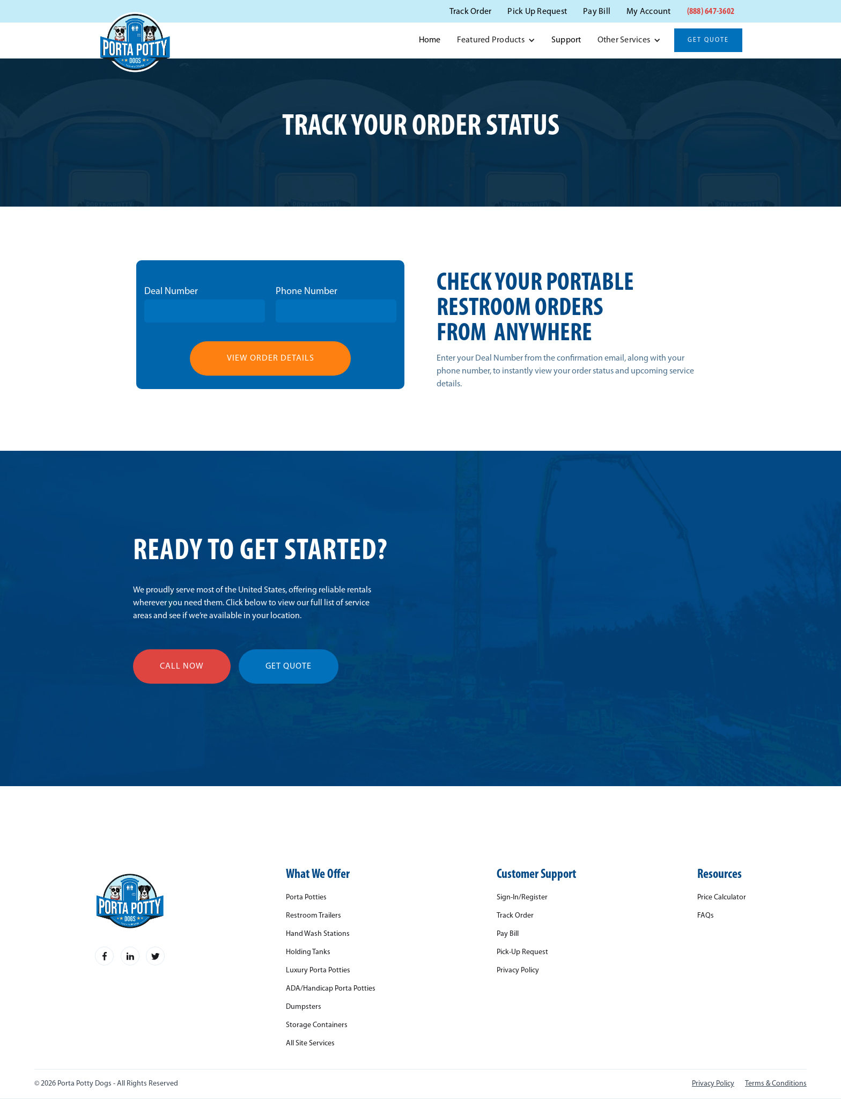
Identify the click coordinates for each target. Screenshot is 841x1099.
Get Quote (708, 40)
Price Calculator (721, 898)
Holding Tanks (308, 952)
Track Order (470, 11)
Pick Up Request (537, 11)
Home (430, 40)
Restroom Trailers (313, 916)
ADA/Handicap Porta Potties (330, 989)
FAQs (705, 916)
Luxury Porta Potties (318, 971)
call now (182, 666)
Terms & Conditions (776, 1084)
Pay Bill (596, 11)
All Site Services (310, 1043)
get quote (288, 666)
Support (566, 40)
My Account (648, 11)
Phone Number (306, 292)
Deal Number (171, 292)
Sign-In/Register (522, 898)
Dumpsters (303, 1007)
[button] (496, 40)
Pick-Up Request (522, 952)
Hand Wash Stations (318, 934)
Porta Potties (306, 898)
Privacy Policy (518, 971)
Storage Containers (317, 1025)
